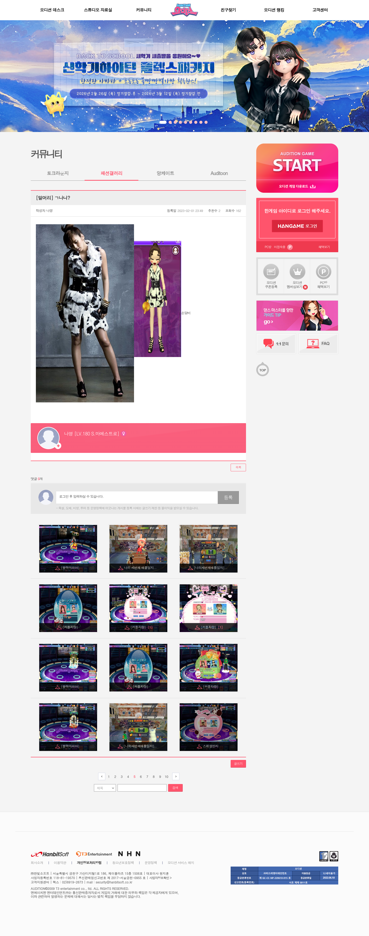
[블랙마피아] (70, 567)
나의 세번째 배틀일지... (140, 567)
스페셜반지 (211, 746)
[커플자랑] (70, 627)
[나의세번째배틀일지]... (211, 567)
